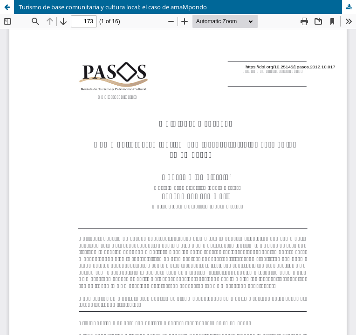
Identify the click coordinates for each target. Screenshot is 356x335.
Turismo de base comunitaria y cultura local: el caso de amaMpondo (113, 7)
